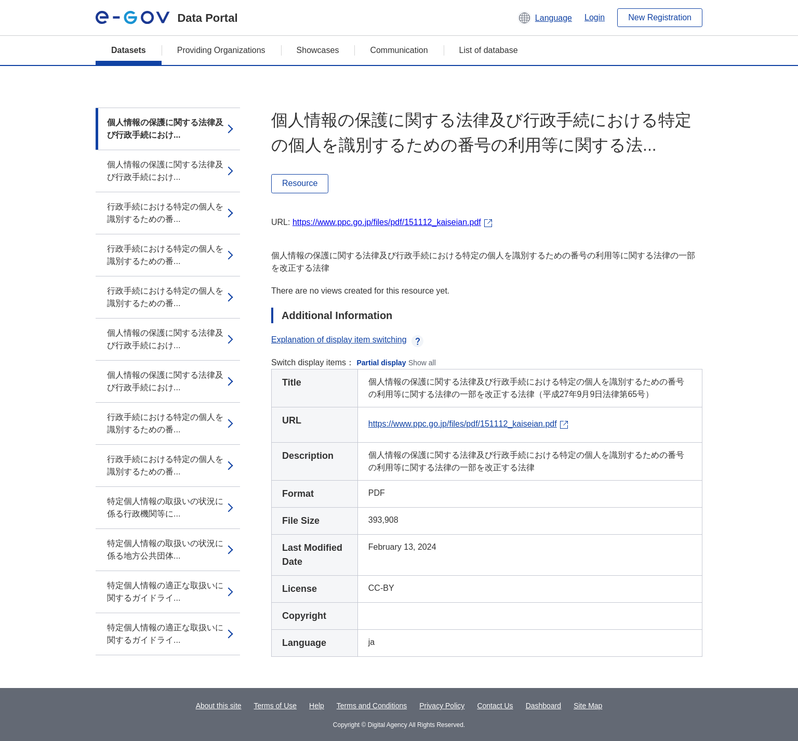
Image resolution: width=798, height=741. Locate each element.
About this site (219, 706)
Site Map (588, 706)
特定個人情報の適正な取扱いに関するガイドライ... (165, 591)
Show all (422, 363)
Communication (399, 50)
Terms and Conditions (372, 706)
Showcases (318, 50)
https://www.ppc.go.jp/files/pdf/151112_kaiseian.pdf (386, 222)
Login (594, 17)
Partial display (381, 363)
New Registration (659, 17)
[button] (544, 17)
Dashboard (544, 706)
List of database (488, 50)
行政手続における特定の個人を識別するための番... (165, 212)
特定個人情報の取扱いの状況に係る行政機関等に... (165, 507)
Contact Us (495, 706)
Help (316, 706)
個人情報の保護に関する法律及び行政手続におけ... (165, 128)
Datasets (128, 50)
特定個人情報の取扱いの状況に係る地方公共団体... (165, 549)
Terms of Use (275, 706)
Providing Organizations (221, 50)
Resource (299, 183)
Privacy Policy (441, 706)
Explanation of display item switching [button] (347, 339)
